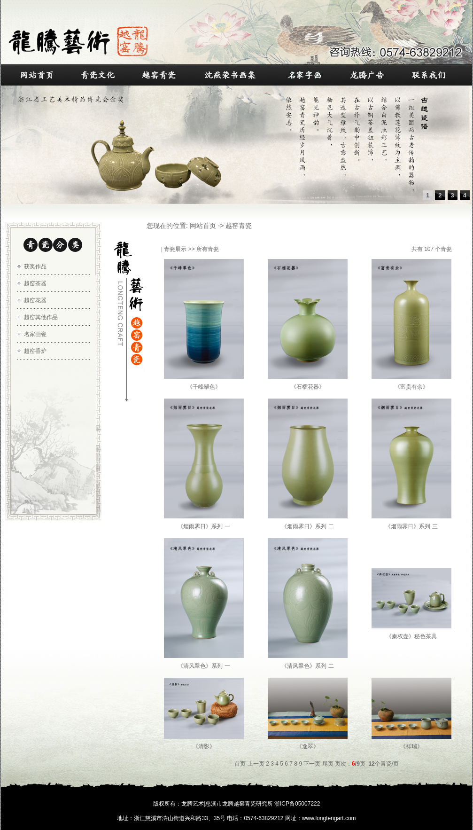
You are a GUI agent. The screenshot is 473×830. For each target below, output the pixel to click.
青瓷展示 (175, 249)
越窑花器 (35, 300)
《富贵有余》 (411, 387)
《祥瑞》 (411, 746)
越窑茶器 (35, 283)
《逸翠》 (307, 746)
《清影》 (204, 746)
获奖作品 (35, 266)
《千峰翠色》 (204, 387)
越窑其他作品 (41, 317)
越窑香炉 (35, 351)
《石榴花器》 (308, 387)
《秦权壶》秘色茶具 (411, 636)
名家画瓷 (35, 334)
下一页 (311, 763)
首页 (240, 763)
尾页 (327, 763)
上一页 (256, 763)
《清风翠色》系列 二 (307, 666)
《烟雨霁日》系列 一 (204, 526)
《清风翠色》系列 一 (204, 666)
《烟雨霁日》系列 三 (411, 526)
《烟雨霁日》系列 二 (307, 526)
